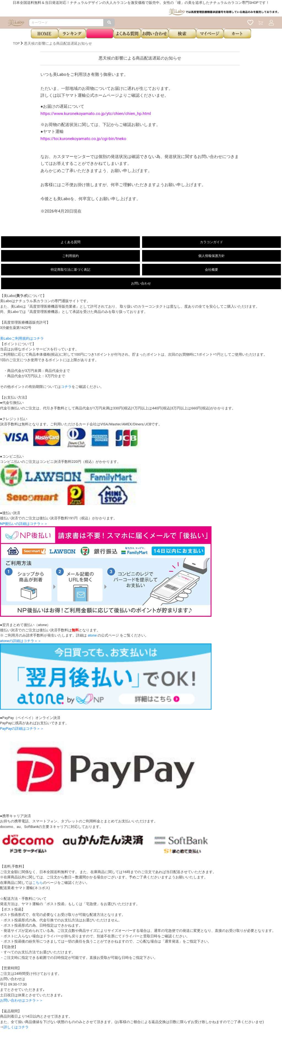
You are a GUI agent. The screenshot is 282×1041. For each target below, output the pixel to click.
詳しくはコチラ (16, 1027)
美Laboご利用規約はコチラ (22, 338)
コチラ (66, 387)
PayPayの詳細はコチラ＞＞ (22, 728)
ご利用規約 (70, 256)
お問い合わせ (141, 283)
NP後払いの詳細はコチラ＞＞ (24, 524)
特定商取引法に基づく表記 (70, 270)
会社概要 (211, 270)
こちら (37, 883)
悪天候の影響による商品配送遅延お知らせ (58, 43)
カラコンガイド (211, 242)
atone (92, 635)
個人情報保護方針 (211, 256)
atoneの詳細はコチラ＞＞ (20, 641)
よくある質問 (70, 242)
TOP (16, 43)
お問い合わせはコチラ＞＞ (21, 1000)
